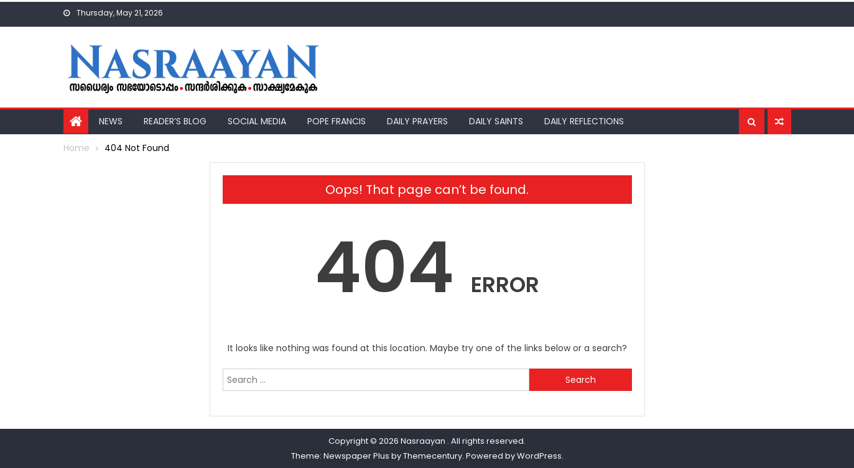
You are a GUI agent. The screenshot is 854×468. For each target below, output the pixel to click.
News (111, 121)
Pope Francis (336, 121)
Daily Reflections (584, 121)
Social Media (257, 121)
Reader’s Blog (175, 121)
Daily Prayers (417, 121)
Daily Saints (496, 121)
